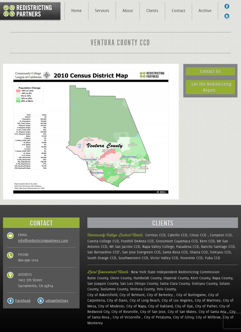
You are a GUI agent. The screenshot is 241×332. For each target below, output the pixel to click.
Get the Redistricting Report (211, 87)
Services (102, 10)
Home (76, 10)
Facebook (23, 300)
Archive (205, 10)
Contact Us (210, 71)
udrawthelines (56, 300)
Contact (178, 10)
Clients (152, 10)
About (128, 10)
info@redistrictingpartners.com (43, 240)
